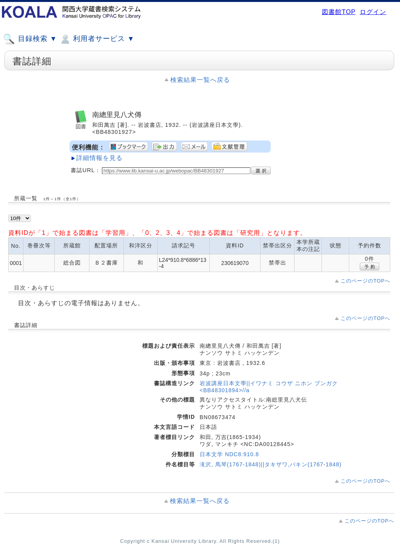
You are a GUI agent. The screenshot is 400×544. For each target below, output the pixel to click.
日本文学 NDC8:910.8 (229, 454)
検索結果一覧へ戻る (200, 79)
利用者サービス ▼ (96, 39)
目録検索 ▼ (30, 39)
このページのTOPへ (365, 281)
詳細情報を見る (99, 158)
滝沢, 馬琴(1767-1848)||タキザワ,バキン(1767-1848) (271, 464)
